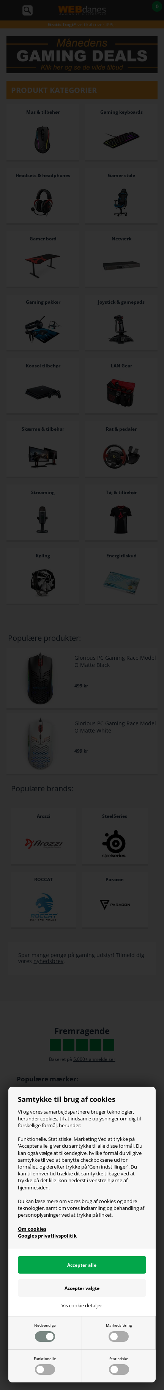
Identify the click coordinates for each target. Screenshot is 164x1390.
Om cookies (32, 1228)
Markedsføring (119, 1332)
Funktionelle (45, 1365)
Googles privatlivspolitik (47, 1235)
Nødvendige (45, 1332)
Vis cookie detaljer (82, 1305)
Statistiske (119, 1365)
